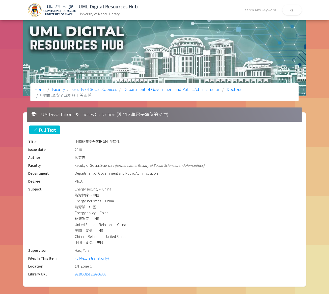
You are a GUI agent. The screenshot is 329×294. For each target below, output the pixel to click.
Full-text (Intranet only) (92, 258)
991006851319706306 (90, 274)
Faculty (58, 89)
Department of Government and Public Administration (171, 89)
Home (40, 89)
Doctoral (234, 89)
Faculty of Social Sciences (93, 89)
